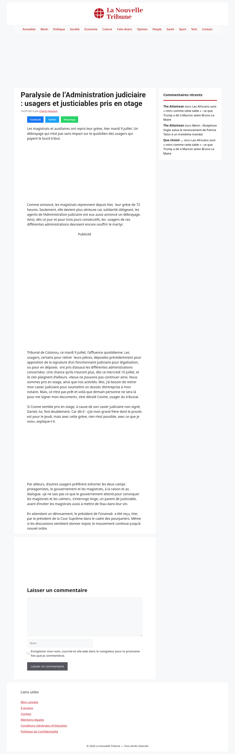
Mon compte (29, 702)
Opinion (142, 29)
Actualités (29, 29)
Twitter (52, 119)
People (157, 29)
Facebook (35, 119)
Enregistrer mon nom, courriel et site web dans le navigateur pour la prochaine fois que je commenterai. (85, 653)
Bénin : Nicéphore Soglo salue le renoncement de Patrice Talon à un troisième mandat (190, 129)
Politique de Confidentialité (39, 731)
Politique (59, 29)
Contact (207, 29)
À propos (27, 708)
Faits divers (124, 29)
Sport (182, 29)
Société (74, 29)
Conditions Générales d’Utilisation (44, 726)
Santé (170, 29)
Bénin (44, 29)
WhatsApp (70, 119)
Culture (107, 29)
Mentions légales (32, 720)
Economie (90, 29)
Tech (194, 29)
